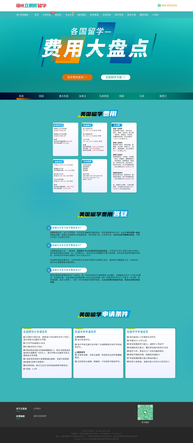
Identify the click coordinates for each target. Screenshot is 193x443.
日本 (141, 96)
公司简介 (37, 409)
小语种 (155, 15)
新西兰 (163, 96)
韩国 (121, 96)
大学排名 (46, 15)
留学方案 (131, 15)
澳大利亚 (64, 96)
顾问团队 (82, 15)
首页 (36, 15)
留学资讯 (119, 15)
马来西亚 (104, 96)
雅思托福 (144, 15)
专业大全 (69, 15)
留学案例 (94, 15)
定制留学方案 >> (116, 77)
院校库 (58, 15)
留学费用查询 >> (77, 77)
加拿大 (82, 96)
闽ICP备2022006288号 (103, 431)
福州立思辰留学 (40, 416)
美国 (21, 96)
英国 (41, 96)
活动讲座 (106, 15)
